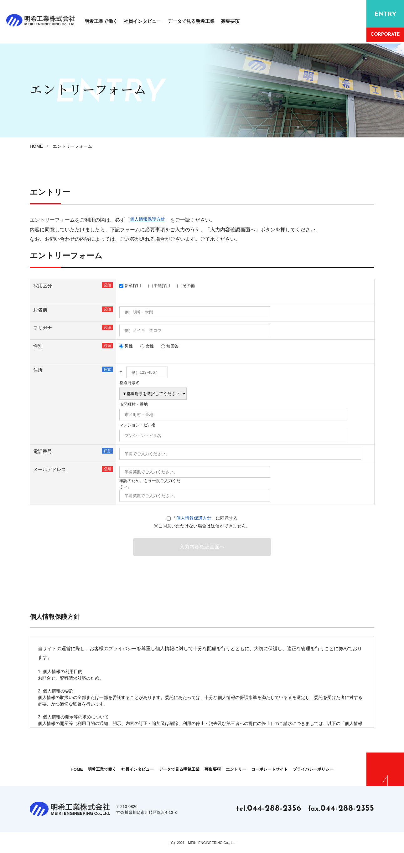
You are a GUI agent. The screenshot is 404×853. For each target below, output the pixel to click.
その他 (186, 285)
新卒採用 (130, 285)
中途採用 (159, 285)
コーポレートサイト (269, 769)
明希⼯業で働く (102, 769)
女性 (147, 346)
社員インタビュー (137, 769)
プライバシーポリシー (313, 769)
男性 (126, 346)
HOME (36, 146)
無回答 (170, 346)
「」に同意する (202, 518)
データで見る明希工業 (179, 769)
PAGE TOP (385, 769)
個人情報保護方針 (150, 220)
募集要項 (213, 769)
